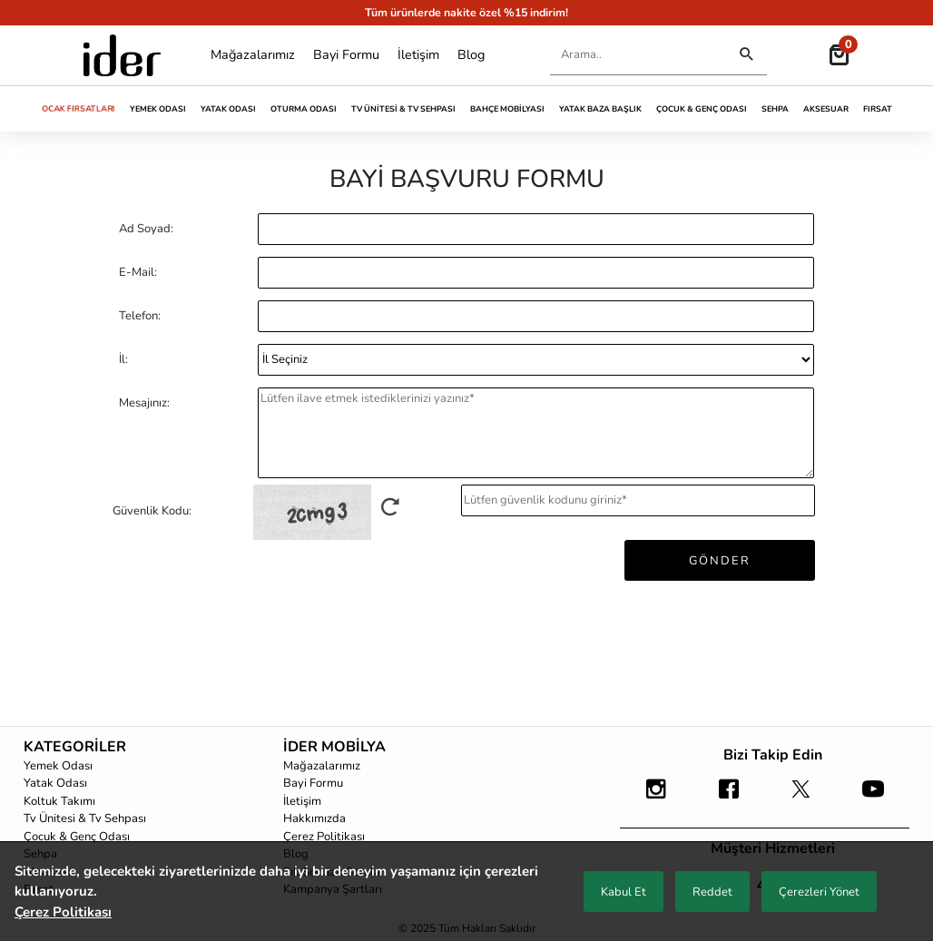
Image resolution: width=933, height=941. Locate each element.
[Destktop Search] (746, 54)
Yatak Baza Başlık (600, 108)
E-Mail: (138, 272)
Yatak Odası (228, 108)
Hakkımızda (314, 818)
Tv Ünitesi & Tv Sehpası (403, 108)
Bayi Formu (346, 54)
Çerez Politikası (324, 836)
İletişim (418, 54)
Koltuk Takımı (59, 801)
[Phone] (536, 316)
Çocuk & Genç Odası (701, 108)
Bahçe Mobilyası (507, 108)
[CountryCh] (536, 360)
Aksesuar (826, 108)
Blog (471, 54)
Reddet (712, 892)
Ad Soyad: (146, 229)
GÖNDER (720, 561)
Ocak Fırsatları (78, 108)
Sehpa (775, 108)
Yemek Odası (158, 108)
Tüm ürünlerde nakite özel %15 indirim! (466, 12)
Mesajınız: (144, 403)
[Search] (634, 54)
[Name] (536, 229)
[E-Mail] (536, 273)
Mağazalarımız (253, 54)
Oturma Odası (303, 108)
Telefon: (140, 316)
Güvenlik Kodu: (152, 511)
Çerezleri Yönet (819, 892)
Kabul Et (623, 892)
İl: (123, 359)
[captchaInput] (638, 500)
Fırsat (877, 108)
